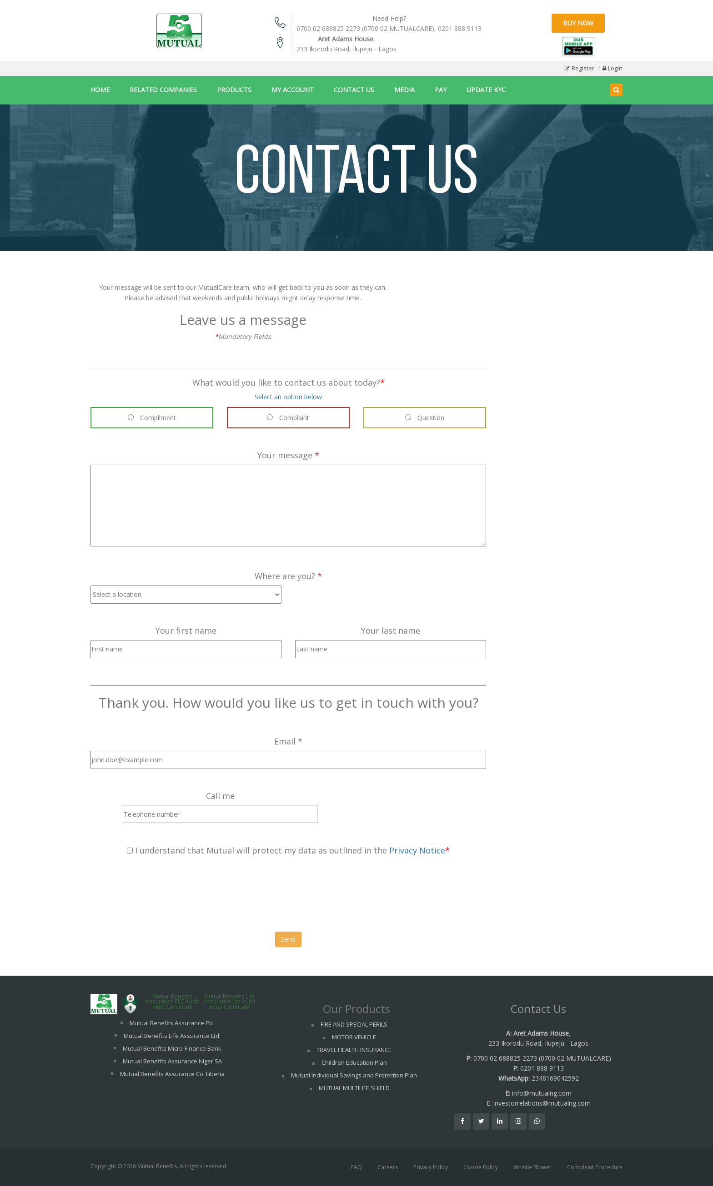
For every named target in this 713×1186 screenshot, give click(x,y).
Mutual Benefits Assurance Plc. (172, 1023)
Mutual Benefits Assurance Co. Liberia (172, 1074)
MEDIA (404, 89)
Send (288, 939)
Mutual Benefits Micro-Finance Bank (172, 1048)
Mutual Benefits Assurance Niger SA (172, 1061)
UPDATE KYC (486, 89)
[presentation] (159, 895)
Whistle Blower (532, 1167)
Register (583, 68)
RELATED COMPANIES (163, 89)
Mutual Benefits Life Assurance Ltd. (172, 1036)
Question (424, 417)
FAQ (356, 1167)
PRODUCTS (234, 89)
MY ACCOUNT (292, 89)
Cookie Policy (480, 1167)
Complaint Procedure (595, 1167)
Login (615, 68)
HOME (100, 89)
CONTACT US (354, 89)
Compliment (152, 417)
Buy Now (578, 23)
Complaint (288, 417)
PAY (441, 89)
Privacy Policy (430, 1167)
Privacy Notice (417, 850)
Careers (387, 1167)
